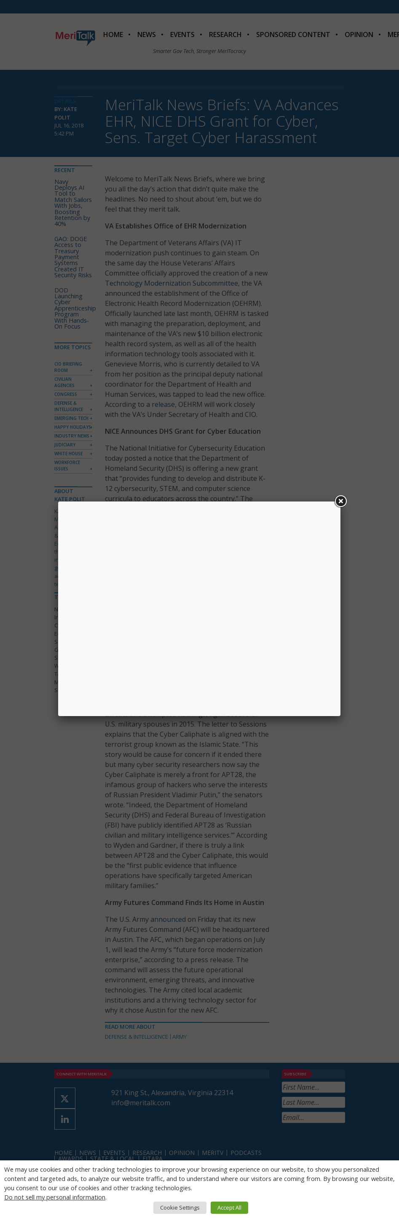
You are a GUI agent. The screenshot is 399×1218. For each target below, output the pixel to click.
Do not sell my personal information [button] (54, 1197)
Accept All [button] (229, 1207)
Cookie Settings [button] (180, 1207)
